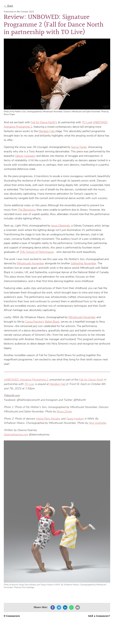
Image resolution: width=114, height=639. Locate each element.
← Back (8, 6)
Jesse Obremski (60, 225)
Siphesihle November (83, 263)
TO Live (86, 122)
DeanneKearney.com (16, 434)
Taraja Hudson (75, 418)
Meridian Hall (47, 131)
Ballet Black (52, 321)
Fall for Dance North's (44, 122)
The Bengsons (26, 210)
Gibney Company (25, 156)
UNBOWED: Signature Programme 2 (26, 379)
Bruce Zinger (64, 411)
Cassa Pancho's (34, 321)
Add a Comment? (99, 616)
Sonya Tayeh (78, 147)
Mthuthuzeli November (30, 263)
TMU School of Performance (37, 252)
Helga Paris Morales (48, 418)
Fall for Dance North (91, 379)
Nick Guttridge (97, 423)
